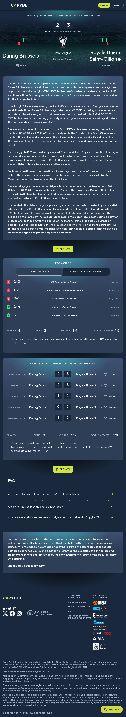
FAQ (70, 609)
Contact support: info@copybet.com (79, 615)
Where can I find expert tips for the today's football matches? (44, 494)
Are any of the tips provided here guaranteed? (35, 504)
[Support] (112, 709)
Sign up (104, 5)
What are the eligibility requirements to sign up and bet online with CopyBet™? (53, 515)
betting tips (82, 541)
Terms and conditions (75, 595)
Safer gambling (77, 600)
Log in (117, 5)
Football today (17, 537)
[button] (5, 5)
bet (35, 552)
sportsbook (29, 563)
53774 (14, 662)
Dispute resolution (79, 605)
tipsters (40, 541)
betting (12, 541)
